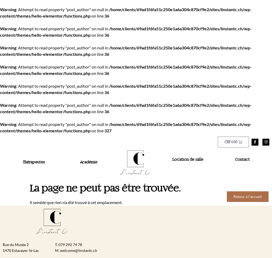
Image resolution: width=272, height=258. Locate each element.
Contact (242, 160)
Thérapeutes (34, 162)
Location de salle (187, 160)
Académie (88, 162)
